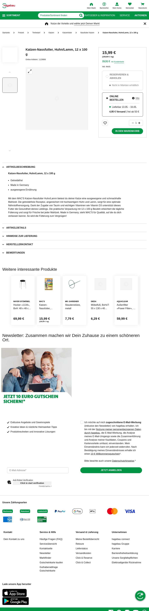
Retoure (80, 558)
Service (125, 15)
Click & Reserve (84, 572)
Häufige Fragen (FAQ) (51, 553)
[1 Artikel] (136, 123)
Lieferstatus (82, 562)
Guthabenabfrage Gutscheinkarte (49, 583)
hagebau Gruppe (120, 558)
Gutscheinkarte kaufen (51, 576)
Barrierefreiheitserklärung (125, 567)
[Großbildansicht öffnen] (57, 98)
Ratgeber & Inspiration (100, 15)
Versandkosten (83, 567)
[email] (38, 484)
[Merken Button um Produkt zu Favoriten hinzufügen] (105, 123)
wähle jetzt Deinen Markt (87, 23)
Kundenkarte (119, 62)
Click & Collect (83, 576)
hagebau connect (121, 553)
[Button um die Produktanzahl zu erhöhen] (140, 123)
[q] (49, 15)
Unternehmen (119, 546)
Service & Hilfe (48, 546)
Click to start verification (32, 497)
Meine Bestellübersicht (87, 553)
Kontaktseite (46, 562)
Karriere (116, 562)
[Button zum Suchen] (79, 15)
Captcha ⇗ (45, 500)
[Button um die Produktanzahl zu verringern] (131, 123)
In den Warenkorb (127, 131)
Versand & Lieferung (87, 546)
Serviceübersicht (48, 558)
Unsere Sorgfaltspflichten (125, 572)
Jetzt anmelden (111, 484)
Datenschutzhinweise (123, 475)
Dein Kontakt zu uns (13, 553)
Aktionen (140, 15)
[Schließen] (145, 23)
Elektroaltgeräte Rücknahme (126, 576)
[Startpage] (8, 5)
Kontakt (7, 546)
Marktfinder (45, 572)
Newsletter (45, 567)
